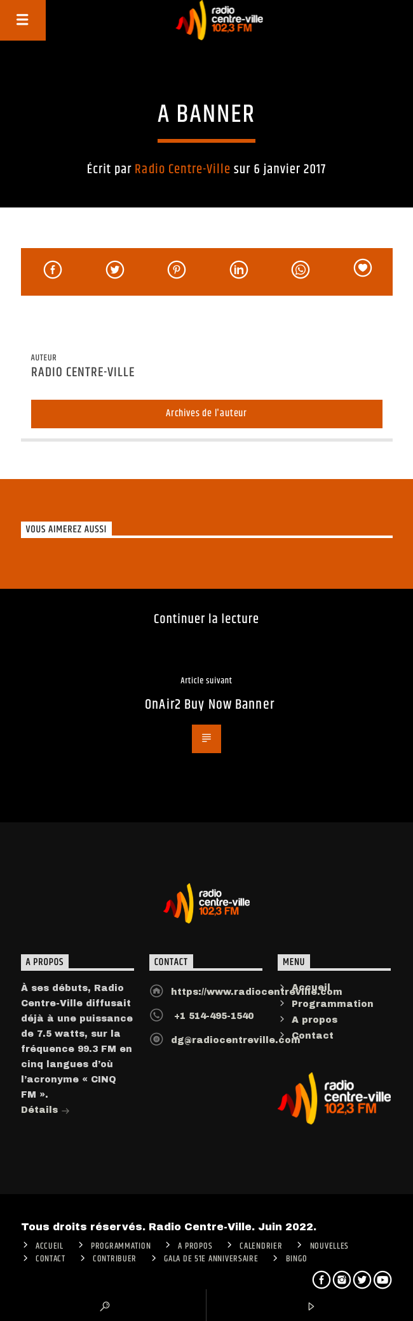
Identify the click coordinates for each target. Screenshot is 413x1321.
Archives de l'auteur (206, 413)
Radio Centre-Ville (183, 169)
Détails (45, 1111)
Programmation (333, 1004)
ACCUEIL (50, 1246)
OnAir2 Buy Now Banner (209, 704)
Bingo (297, 1259)
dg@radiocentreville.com (236, 1040)
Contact (313, 1036)
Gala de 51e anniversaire (211, 1259)
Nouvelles (329, 1246)
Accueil (311, 987)
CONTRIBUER (115, 1259)
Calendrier (261, 1246)
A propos (314, 1020)
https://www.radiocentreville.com (256, 992)
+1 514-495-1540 (212, 1016)
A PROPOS (195, 1246)
